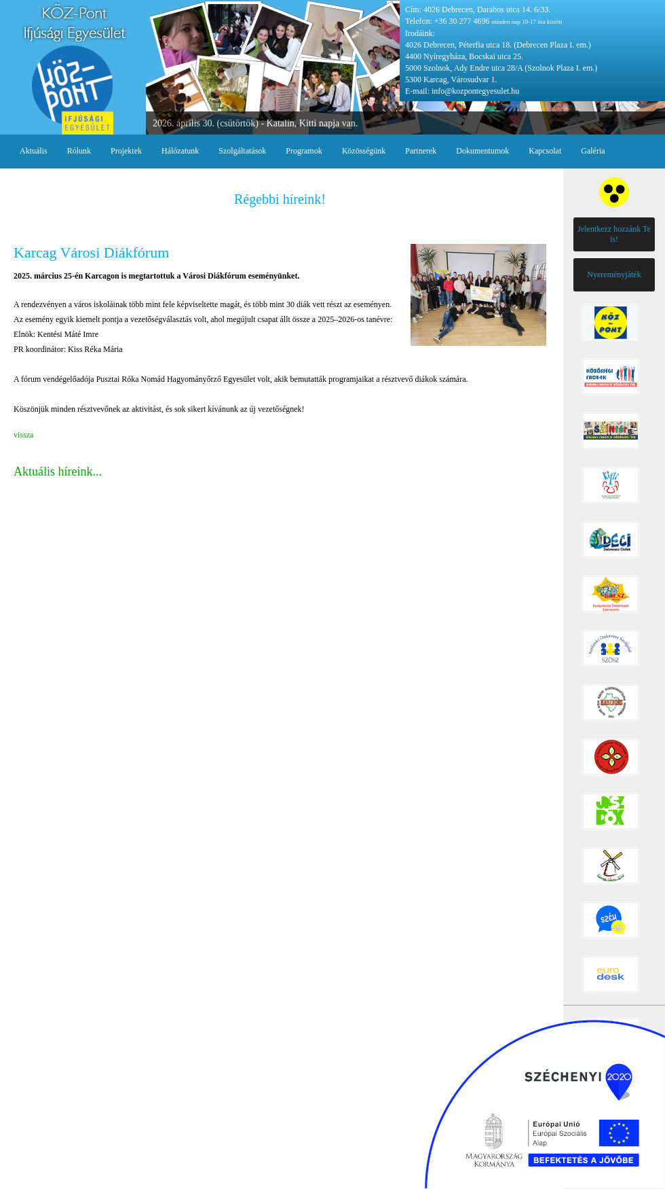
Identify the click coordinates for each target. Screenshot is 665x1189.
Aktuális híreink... (58, 471)
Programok (304, 151)
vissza (23, 435)
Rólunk (79, 151)
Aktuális (34, 151)
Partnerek (420, 151)
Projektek (126, 151)
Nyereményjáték (614, 274)
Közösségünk (364, 151)
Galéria (593, 151)
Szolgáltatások (242, 151)
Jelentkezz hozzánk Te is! (614, 234)
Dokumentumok (482, 151)
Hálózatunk (180, 151)
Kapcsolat (545, 151)
